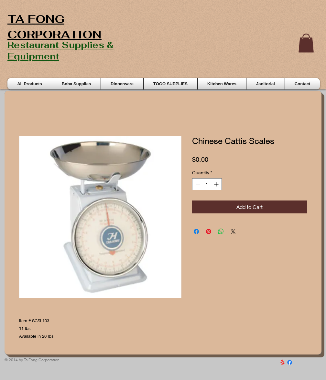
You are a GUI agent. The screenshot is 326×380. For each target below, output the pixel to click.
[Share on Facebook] (196, 231)
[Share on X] (233, 231)
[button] (306, 43)
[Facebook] (290, 362)
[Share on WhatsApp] (221, 231)
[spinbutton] (207, 184)
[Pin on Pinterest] (208, 231)
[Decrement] (197, 184)
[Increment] (217, 184)
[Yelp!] (282, 362)
